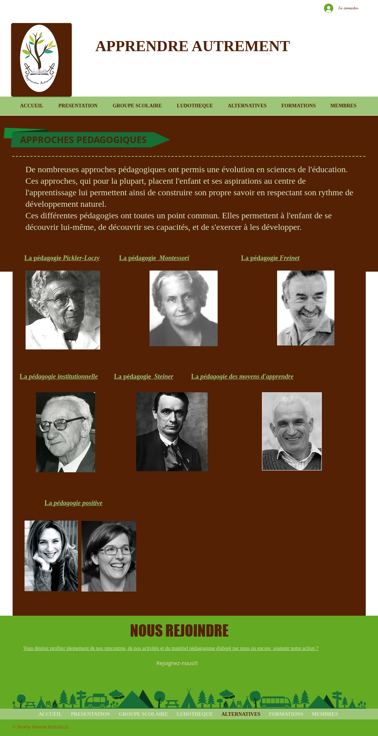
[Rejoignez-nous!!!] (177, 663)
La (59, 376)
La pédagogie (62, 258)
